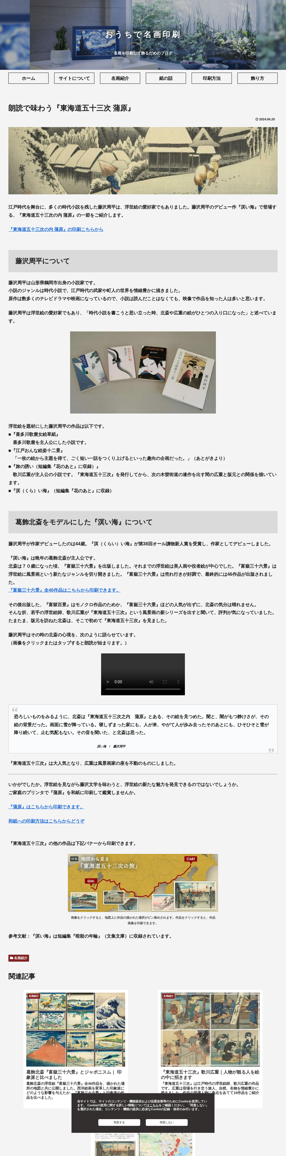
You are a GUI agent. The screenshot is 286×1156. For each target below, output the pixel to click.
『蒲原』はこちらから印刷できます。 (46, 806)
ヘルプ (233, 1141)
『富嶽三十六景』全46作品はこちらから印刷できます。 (64, 590)
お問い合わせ (209, 1141)
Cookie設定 (124, 1141)
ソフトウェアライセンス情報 (166, 1141)
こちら (154, 1105)
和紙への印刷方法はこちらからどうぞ (46, 821)
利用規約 (55, 1141)
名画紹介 (18, 958)
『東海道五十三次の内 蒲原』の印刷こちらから (55, 229)
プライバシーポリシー (88, 1141)
